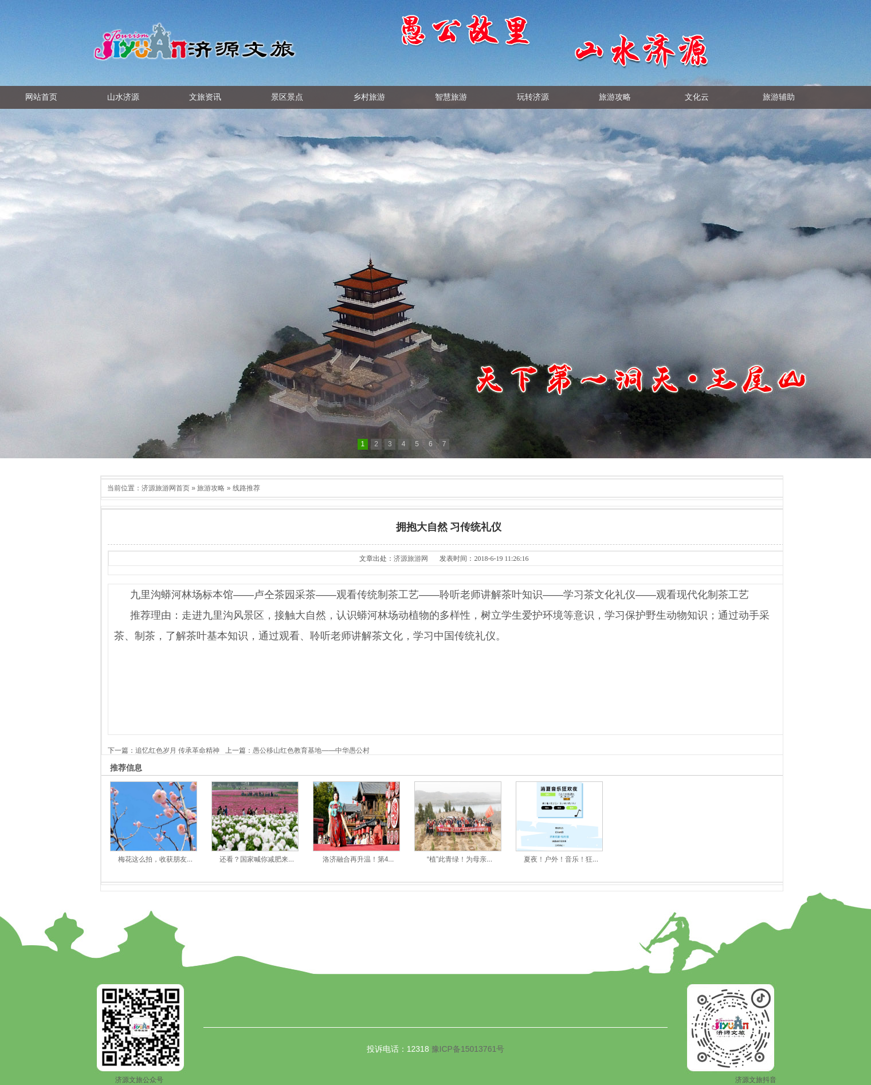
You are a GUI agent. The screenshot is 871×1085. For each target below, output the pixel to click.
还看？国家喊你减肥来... (256, 859)
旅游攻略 (211, 488)
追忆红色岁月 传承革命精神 (177, 750)
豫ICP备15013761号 (468, 1048)
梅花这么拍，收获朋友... (155, 859)
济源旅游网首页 (166, 488)
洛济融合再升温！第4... (358, 859)
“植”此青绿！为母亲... (459, 859)
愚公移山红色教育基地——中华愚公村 (311, 750)
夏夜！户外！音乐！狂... (561, 859)
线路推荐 (246, 488)
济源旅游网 (411, 559)
